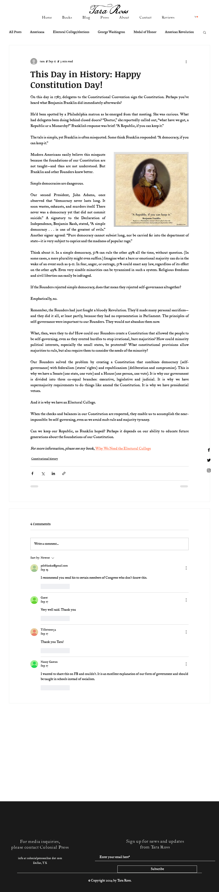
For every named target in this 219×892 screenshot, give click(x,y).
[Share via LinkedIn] (53, 473)
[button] (196, 16)
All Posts (15, 32)
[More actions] (186, 61)
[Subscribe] (157, 869)
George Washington (111, 32)
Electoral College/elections (71, 32)
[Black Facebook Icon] (208, 449)
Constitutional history (44, 459)
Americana (37, 32)
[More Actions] (186, 568)
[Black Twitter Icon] (208, 460)
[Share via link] (64, 473)
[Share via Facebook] (32, 473)
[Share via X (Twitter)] (43, 473)
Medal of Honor (144, 32)
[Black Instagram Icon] (208, 470)
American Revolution (179, 32)
